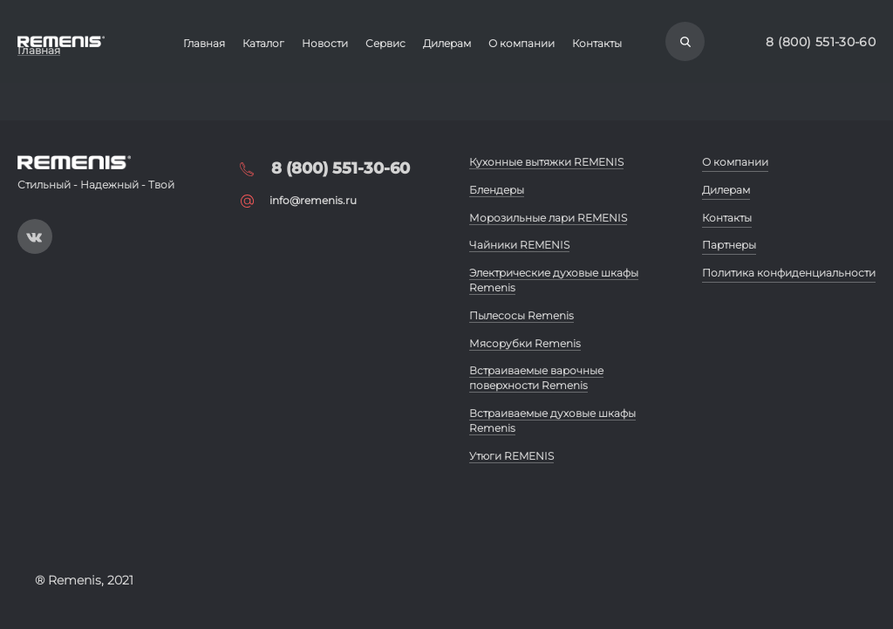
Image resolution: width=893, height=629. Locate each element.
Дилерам (447, 43)
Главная (204, 43)
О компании (521, 43)
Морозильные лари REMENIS (548, 217)
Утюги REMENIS (511, 455)
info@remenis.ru (313, 200)
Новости (325, 43)
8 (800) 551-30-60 (821, 42)
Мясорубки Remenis (525, 343)
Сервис (385, 43)
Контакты (597, 43)
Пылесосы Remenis (521, 315)
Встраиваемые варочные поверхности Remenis (536, 378)
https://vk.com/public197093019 (34, 236)
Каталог (263, 43)
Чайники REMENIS (519, 244)
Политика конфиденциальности (789, 272)
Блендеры (496, 189)
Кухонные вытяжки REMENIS (546, 161)
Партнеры (729, 244)
